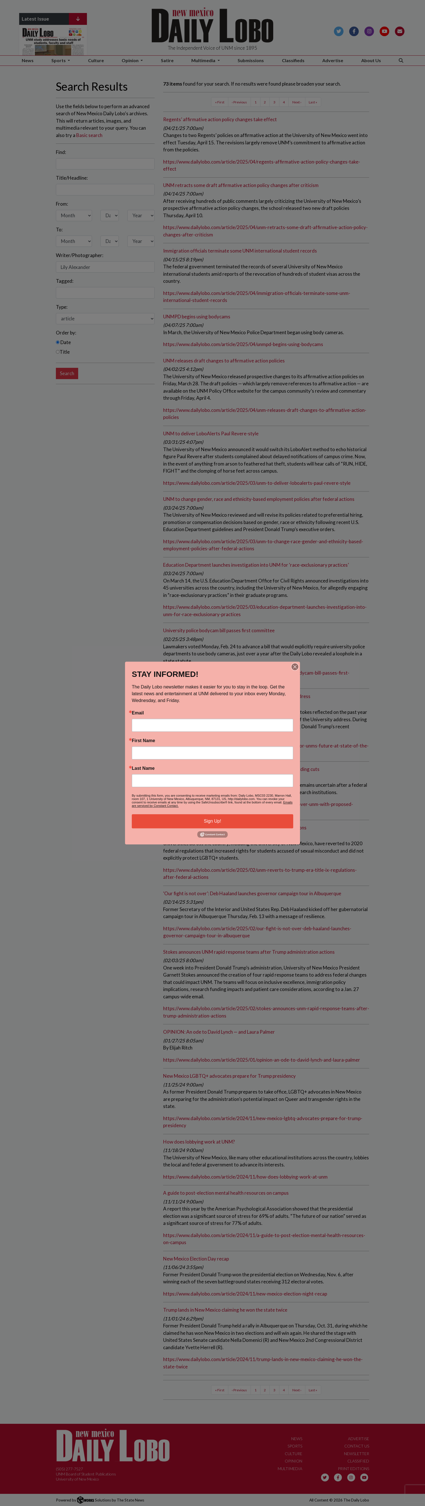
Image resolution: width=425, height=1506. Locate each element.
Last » (313, 102)
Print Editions (353, 1468)
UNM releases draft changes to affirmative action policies (224, 361)
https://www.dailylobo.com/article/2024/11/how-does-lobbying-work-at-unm (245, 1177)
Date (63, 342)
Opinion (293, 1461)
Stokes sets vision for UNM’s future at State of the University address (236, 696)
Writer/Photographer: (79, 255)
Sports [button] (59, 60)
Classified (358, 1461)
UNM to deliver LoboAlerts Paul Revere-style (210, 433)
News (28, 60)
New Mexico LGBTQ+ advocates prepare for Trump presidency (229, 1076)
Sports (295, 1446)
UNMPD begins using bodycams (196, 317)
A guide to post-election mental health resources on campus (226, 1193)
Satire (167, 60)
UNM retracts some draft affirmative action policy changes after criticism (241, 185)
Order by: (66, 333)
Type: (61, 307)
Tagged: (64, 281)
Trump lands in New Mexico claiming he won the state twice (225, 1310)
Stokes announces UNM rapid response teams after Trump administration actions (249, 952)
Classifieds (293, 60)
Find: (61, 152)
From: (62, 204)
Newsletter (356, 1453)
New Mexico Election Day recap (196, 1259)
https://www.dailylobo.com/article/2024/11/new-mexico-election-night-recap (245, 1294)
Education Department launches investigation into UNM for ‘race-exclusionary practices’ (256, 565)
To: (59, 229)
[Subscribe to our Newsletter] (400, 31)
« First (219, 102)
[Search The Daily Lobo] (401, 61)
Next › (296, 102)
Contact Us (356, 1446)
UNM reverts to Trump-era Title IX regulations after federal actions (234, 828)
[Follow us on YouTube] (384, 31)
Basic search (89, 135)
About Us (371, 60)
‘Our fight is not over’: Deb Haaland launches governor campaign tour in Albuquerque (252, 893)
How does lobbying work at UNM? (199, 1142)
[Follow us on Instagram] (369, 31)
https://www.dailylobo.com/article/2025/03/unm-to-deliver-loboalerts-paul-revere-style (256, 483)
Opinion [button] (130, 60)
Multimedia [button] (203, 60)
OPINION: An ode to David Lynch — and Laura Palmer (219, 1032)
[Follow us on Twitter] (339, 31)
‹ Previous (239, 102)
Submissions (251, 60)
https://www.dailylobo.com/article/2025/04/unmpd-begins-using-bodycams (243, 344)
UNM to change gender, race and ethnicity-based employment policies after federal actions (258, 499)
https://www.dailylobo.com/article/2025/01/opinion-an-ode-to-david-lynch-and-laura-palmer (261, 1060)
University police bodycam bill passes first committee (219, 630)
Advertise (332, 60)
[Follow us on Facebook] (354, 31)
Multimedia (290, 1468)
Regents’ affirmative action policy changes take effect (220, 119)
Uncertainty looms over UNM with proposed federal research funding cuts (241, 769)
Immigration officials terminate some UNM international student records (240, 251)
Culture (96, 60)
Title (63, 352)
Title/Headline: (72, 178)
